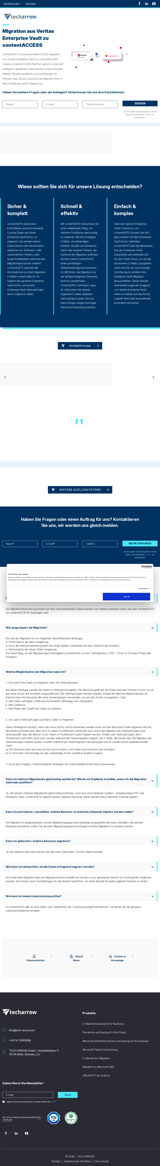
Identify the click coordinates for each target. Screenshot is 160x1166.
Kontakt (55, 1157)
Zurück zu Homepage (121, 956)
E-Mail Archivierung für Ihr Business (103, 1019)
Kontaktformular (80, 345)
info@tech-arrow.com (22, 1026)
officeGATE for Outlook (96, 1071)
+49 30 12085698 (20, 1036)
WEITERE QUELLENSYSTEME (80, 489)
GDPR (53, 1098)
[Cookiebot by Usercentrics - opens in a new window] (137, 566)
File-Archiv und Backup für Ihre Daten (104, 1028)
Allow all (126, 597)
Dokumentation (28, 956)
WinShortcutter (12, 3)
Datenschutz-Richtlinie (77, 1157)
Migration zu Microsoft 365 (98, 1063)
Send (68, 1091)
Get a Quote (102, 1157)
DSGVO (148, 114)
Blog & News (73, 956)
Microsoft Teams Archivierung (99, 1045)
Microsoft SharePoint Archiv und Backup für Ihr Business (115, 1037)
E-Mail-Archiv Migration (96, 1054)
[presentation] (4, 377)
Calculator (30, 3)
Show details (143, 588)
